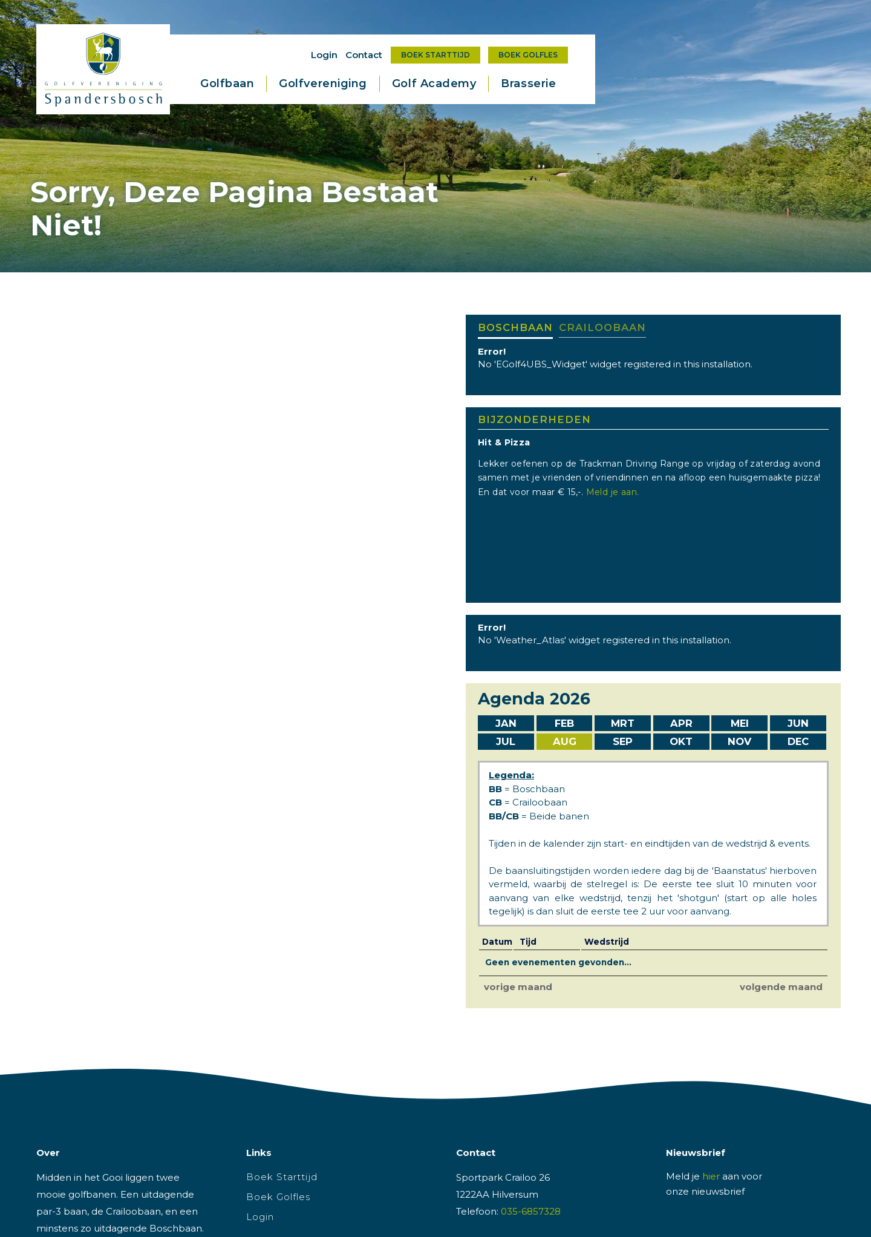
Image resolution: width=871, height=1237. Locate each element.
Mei (740, 723)
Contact (363, 55)
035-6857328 (531, 1211)
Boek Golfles (528, 54)
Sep (623, 741)
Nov (739, 741)
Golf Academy (434, 83)
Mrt (622, 723)
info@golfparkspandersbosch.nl (529, 1228)
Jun (798, 723)
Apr (681, 723)
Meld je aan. (615, 492)
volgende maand (781, 987)
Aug (564, 741)
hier (711, 1176)
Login (324, 55)
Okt (681, 741)
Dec (798, 741)
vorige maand (518, 987)
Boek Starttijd (435, 54)
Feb (564, 723)
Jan (506, 723)
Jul (505, 741)
